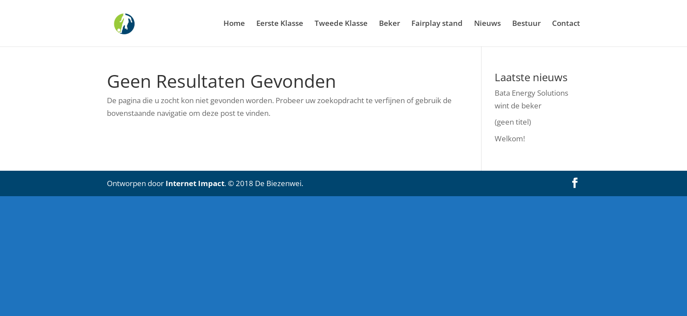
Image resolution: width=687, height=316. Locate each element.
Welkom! (510, 138)
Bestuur (526, 24)
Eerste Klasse (279, 24)
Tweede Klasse (341, 24)
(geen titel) (513, 122)
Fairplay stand (437, 24)
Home (234, 24)
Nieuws (487, 24)
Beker (389, 24)
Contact (566, 24)
